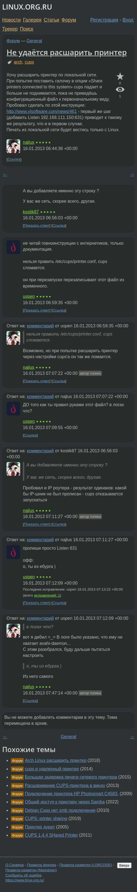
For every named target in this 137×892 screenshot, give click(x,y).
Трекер (10, 29)
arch (18, 62)
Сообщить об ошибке (23, 875)
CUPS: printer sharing (46, 818)
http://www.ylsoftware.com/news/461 (42, 111)
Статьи (51, 20)
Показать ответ (37, 225)
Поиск (26, 29)
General (34, 40)
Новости (11, 20)
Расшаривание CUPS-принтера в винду (65, 785)
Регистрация (104, 20)
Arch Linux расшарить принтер (55, 760)
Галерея (32, 20)
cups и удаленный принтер (52, 769)
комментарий (40, 326)
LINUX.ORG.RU (27, 7)
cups (29, 62)
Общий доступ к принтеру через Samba (65, 802)
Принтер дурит (40, 827)
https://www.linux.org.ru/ (24, 880)
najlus (28, 142)
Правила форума (41, 865)
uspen (29, 296)
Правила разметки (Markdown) (31, 870)
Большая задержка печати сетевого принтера (71, 777)
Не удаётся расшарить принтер (67, 52)
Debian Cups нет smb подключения (60, 810)
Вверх (124, 865)
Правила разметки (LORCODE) (85, 865)
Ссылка (14, 159)
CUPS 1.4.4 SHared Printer (51, 835)
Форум (69, 20)
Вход (128, 20)
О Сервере (14, 865)
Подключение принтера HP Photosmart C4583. (71, 793)
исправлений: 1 (47, 595)
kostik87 (31, 211)
